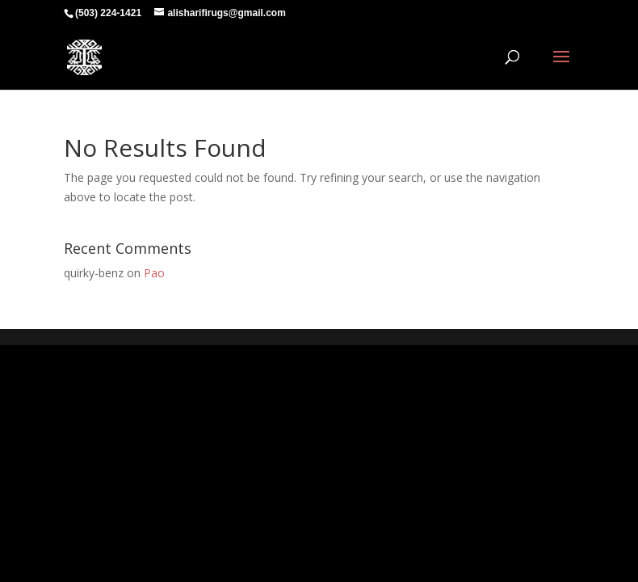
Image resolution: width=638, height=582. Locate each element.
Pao (154, 272)
